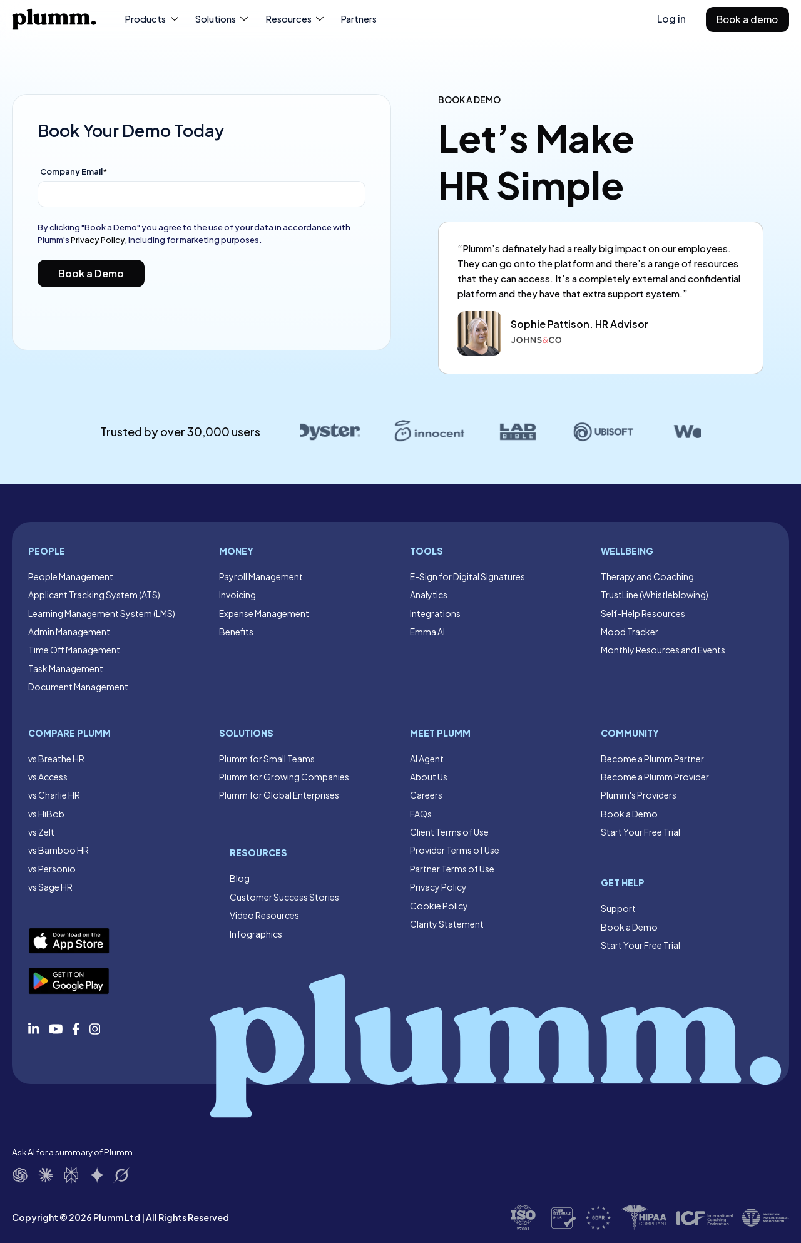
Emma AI (427, 631)
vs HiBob (46, 813)
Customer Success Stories (284, 897)
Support (618, 908)
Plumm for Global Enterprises (279, 795)
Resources (295, 18)
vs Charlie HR (54, 795)
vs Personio (52, 868)
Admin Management (69, 631)
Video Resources (264, 915)
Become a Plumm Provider (655, 776)
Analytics (428, 594)
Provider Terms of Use (454, 850)
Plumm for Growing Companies (284, 776)
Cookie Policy (439, 905)
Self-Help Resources (643, 613)
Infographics (256, 933)
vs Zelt (41, 831)
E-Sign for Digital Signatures (467, 576)
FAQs (421, 813)
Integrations (435, 613)
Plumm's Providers (638, 795)
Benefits (236, 631)
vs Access (48, 776)
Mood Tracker (629, 631)
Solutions (222, 18)
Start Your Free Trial (640, 831)
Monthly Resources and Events (663, 649)
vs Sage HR (50, 887)
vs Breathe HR (56, 758)
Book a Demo (629, 813)
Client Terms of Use (449, 831)
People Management (70, 576)
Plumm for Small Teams (267, 758)
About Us (428, 776)
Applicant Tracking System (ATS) (94, 594)
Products (152, 18)
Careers (426, 795)
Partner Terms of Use (452, 868)
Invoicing (237, 594)
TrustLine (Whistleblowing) (654, 594)
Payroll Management (261, 576)
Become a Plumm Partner (652, 758)
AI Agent (427, 758)
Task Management (65, 668)
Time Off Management (74, 649)
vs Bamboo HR (58, 850)
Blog (240, 878)
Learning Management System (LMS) (101, 613)
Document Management (78, 686)
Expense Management (264, 613)
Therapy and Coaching (647, 576)
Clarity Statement (447, 923)
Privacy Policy (98, 240)
